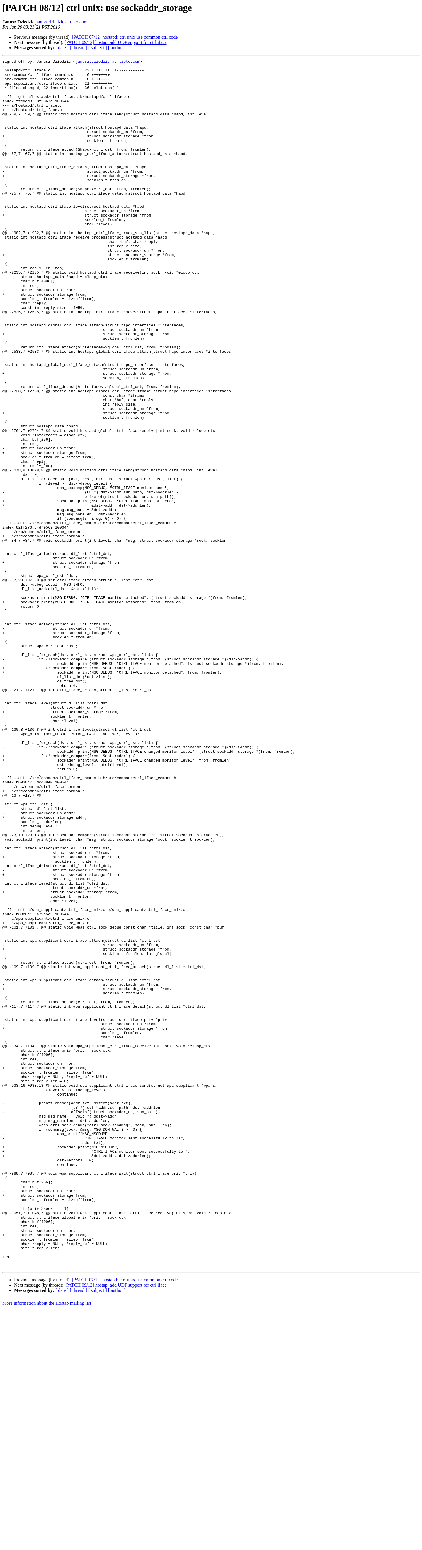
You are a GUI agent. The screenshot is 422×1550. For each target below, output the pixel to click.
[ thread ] (78, 47)
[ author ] (117, 47)
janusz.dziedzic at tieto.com (61, 21)
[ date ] (62, 47)
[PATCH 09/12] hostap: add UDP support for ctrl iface (115, 42)
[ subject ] (97, 47)
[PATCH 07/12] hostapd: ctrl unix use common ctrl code (125, 37)
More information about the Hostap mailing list (46, 1544)
